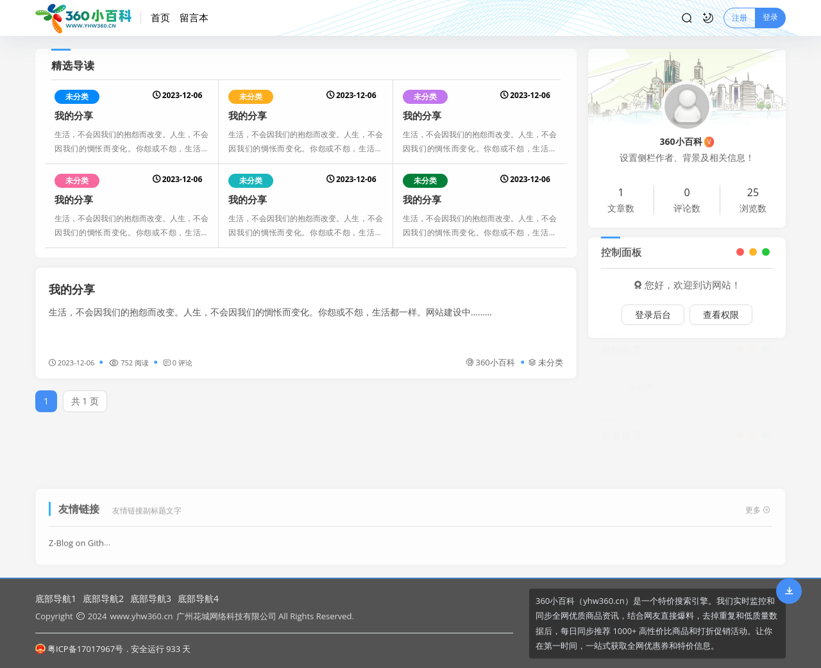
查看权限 (721, 314)
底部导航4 (198, 598)
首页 (160, 17)
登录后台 (653, 314)
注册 (739, 17)
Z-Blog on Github (81, 539)
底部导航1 (55, 598)
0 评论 (178, 362)
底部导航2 (103, 598)
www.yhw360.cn (141, 616)
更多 (757, 506)
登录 (770, 17)
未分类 (77, 96)
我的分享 (74, 115)
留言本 (194, 17)
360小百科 (490, 362)
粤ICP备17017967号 (79, 649)
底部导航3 (150, 598)
